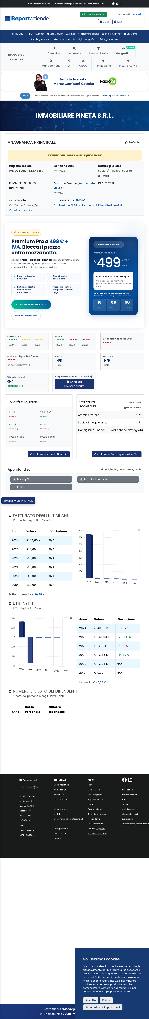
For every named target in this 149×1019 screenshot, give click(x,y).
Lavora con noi (90, 33)
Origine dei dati (95, 809)
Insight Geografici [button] (84, 39)
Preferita (132, 142)
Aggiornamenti (109, 39)
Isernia (27, 210)
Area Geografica (95, 794)
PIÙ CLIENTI (19, 33)
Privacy (91, 804)
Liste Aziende (37, 33)
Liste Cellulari (55, 33)
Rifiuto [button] (106, 1000)
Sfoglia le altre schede (18, 500)
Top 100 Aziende (112, 33)
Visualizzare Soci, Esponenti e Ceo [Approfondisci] (116, 454)
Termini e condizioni (97, 814)
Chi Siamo (130, 33)
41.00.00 (80, 200)
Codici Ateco (94, 790)
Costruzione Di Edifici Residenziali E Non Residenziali (88, 205)
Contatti (57, 838)
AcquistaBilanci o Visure (74, 384)
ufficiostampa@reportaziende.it (68, 819)
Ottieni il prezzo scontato (115, 96)
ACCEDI (65, 1014)
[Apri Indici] (41, 487)
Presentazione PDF (26, 315)
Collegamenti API (40, 39)
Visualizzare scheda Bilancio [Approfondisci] (49, 454)
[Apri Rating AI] (41, 479)
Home (90, 785)
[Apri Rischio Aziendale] (108, 479)
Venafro (14, 210)
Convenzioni (62, 39)
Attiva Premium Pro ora (31, 304)
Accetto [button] (91, 1000)
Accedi (137, 14)
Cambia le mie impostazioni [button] (103, 1007)
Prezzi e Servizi (94, 819)
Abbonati (124, 14)
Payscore (72, 33)
